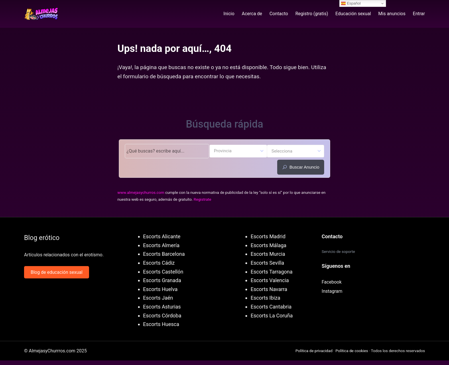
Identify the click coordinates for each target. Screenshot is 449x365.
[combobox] (238, 151)
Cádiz (168, 263)
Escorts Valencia (270, 280)
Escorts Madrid (268, 236)
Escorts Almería (161, 245)
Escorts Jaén (158, 298)
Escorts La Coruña (272, 316)
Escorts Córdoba (162, 316)
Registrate (202, 199)
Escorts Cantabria (271, 307)
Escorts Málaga (268, 245)
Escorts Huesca (161, 324)
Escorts (152, 263)
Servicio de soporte (338, 251)
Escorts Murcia (268, 254)
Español (351, 3)
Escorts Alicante (161, 236)
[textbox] (238, 150)
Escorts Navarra (269, 289)
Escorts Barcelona (164, 254)
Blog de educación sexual (56, 272)
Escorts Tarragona (271, 272)
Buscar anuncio (300, 167)
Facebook (331, 282)
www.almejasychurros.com (140, 192)
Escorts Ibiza (265, 298)
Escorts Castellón (163, 272)
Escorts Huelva (160, 289)
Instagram (332, 291)
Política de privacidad (314, 350)
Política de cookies (351, 350)
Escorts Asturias (162, 307)
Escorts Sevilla (267, 263)
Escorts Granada (162, 280)
